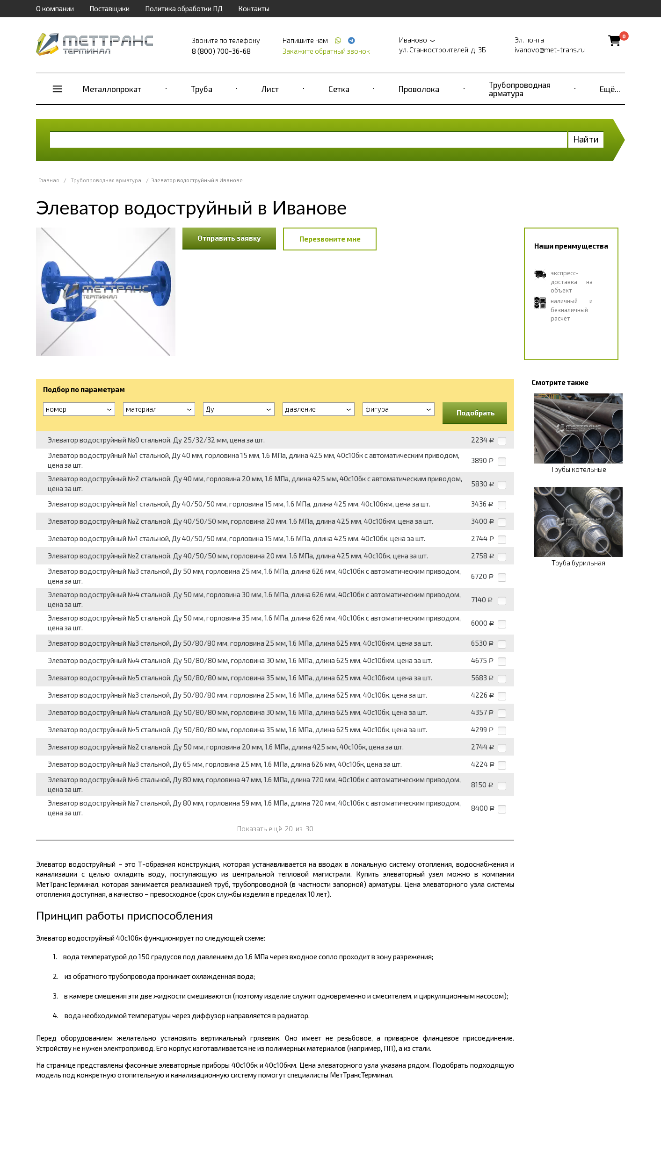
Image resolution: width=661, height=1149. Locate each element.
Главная (48, 180)
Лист (270, 89)
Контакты (253, 8)
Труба (201, 89)
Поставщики (109, 8)
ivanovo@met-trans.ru (550, 49)
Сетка (338, 89)
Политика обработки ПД (184, 8)
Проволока (419, 89)
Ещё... (610, 89)
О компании (55, 8)
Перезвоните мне (330, 239)
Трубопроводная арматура (520, 88)
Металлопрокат (112, 89)
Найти (586, 139)
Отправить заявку (229, 238)
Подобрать (476, 412)
